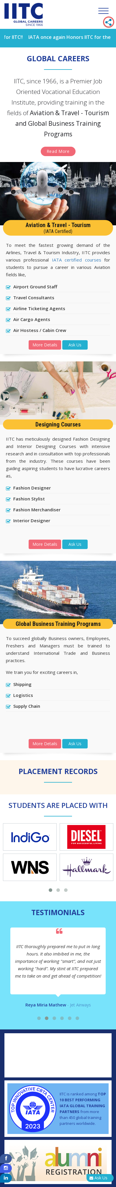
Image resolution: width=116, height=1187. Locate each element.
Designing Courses (58, 424)
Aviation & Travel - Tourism (58, 227)
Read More (58, 151)
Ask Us (74, 345)
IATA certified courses (76, 260)
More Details (44, 345)
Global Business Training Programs (58, 623)
